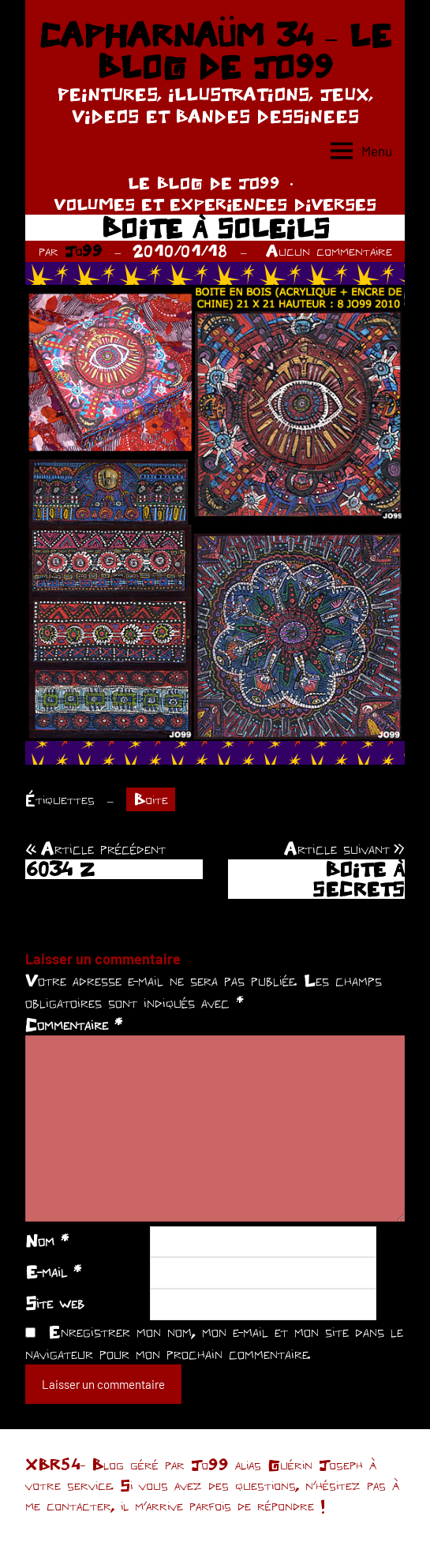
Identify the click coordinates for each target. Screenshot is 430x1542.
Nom (47, 1240)
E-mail (53, 1271)
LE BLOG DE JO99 (204, 182)
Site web (54, 1303)
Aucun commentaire (329, 250)
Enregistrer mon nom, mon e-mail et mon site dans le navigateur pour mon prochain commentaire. (214, 1342)
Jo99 (84, 250)
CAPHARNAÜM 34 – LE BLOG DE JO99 (215, 50)
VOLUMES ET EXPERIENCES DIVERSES (215, 204)
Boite (150, 799)
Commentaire (73, 1024)
